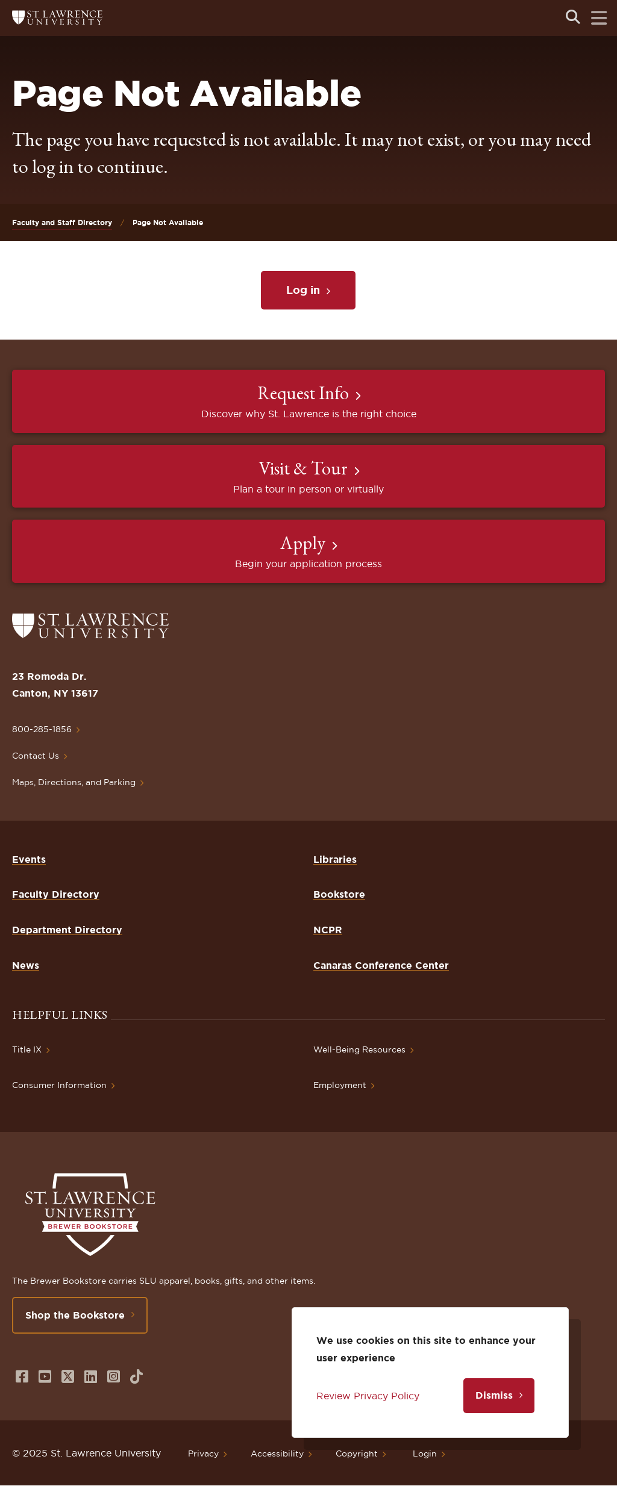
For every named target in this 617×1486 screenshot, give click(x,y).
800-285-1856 (42, 729)
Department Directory (67, 929)
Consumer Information (59, 1085)
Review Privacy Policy (367, 1395)
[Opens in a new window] (22, 1377)
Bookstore (339, 894)
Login (425, 1453)
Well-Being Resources (359, 1049)
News (25, 965)
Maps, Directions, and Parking (74, 782)
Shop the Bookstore (75, 1315)
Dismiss (494, 1395)
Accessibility (277, 1453)
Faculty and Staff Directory (62, 222)
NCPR (327, 929)
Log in (303, 290)
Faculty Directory (55, 894)
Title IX (27, 1049)
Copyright (357, 1453)
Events (29, 859)
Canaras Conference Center (381, 965)
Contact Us (35, 755)
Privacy (203, 1453)
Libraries (335, 859)
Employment (339, 1085)
